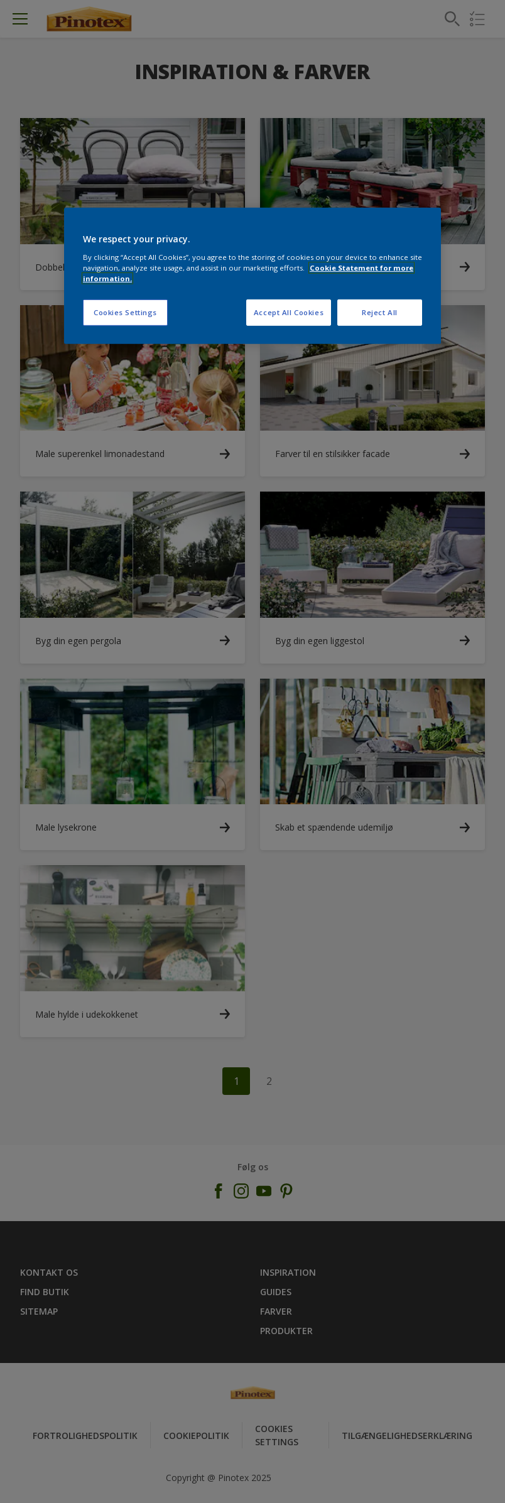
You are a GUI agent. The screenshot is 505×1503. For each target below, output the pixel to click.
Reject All (380, 312)
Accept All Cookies (288, 312)
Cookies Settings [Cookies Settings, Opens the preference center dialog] (125, 312)
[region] (252, 276)
